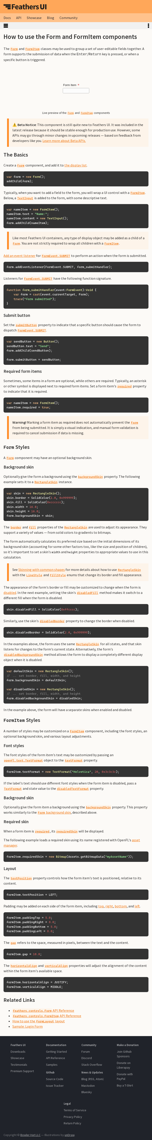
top (101, 905)
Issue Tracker (55, 1085)
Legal (67, 1103)
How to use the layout (38, 1020)
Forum (85, 1051)
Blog (50, 17)
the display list (75, 165)
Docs (7, 17)
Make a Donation (128, 1044)
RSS (91, 1079)
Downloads (18, 1051)
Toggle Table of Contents (148, 25)
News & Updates (92, 1072)
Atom (99, 1079)
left (137, 905)
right (109, 905)
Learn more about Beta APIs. (64, 140)
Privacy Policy (73, 1116)
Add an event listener (19, 255)
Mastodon (88, 1085)
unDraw (69, 1134)
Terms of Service (75, 1110)
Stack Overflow (91, 1064)
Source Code (54, 1079)
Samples (52, 1064)
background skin (54, 812)
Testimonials (19, 1064)
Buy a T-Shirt (125, 1085)
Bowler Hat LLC (30, 1134)
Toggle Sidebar (72, 25)
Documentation (56, 1044)
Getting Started (56, 1051)
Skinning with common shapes (41, 569)
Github (50, 1072)
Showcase (34, 17)
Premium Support (22, 1071)
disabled (10, 592)
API (18, 17)
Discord (86, 1058)
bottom (121, 905)
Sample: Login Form (27, 1026)
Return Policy (72, 1123)
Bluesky (86, 1092)
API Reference (43, 1010)
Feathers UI (25, 6)
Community (68, 17)
